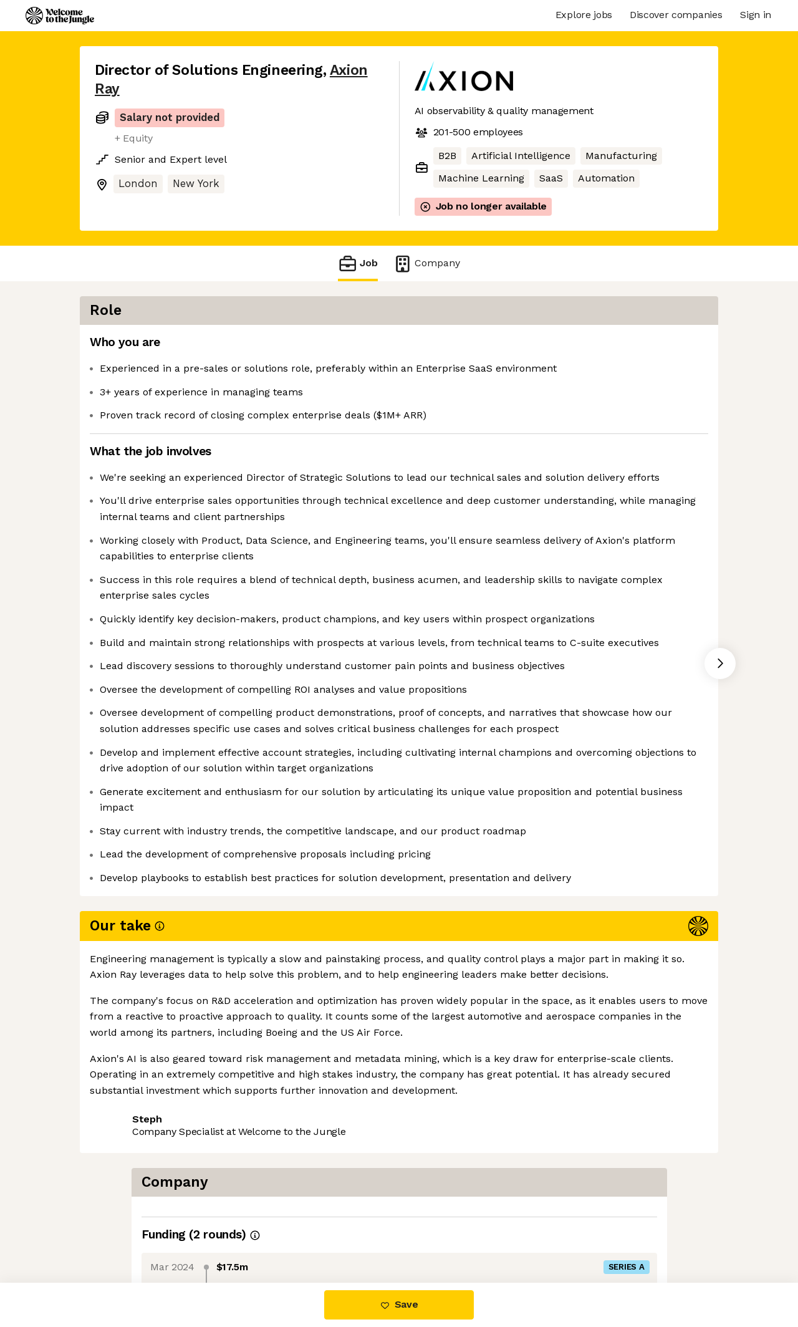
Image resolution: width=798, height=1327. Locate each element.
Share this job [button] (129, 1230)
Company (426, 263)
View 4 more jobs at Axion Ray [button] (255, 1230)
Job (358, 263)
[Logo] (60, 15)
